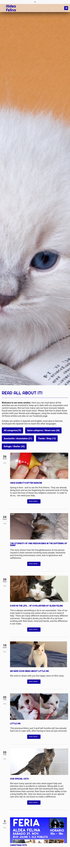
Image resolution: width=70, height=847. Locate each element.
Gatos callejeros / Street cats (43, 430)
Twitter (17, 501)
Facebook (12, 501)
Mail (22, 501)
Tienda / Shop (47, 438)
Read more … (34, 501)
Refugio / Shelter (14, 446)
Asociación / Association (18, 438)
